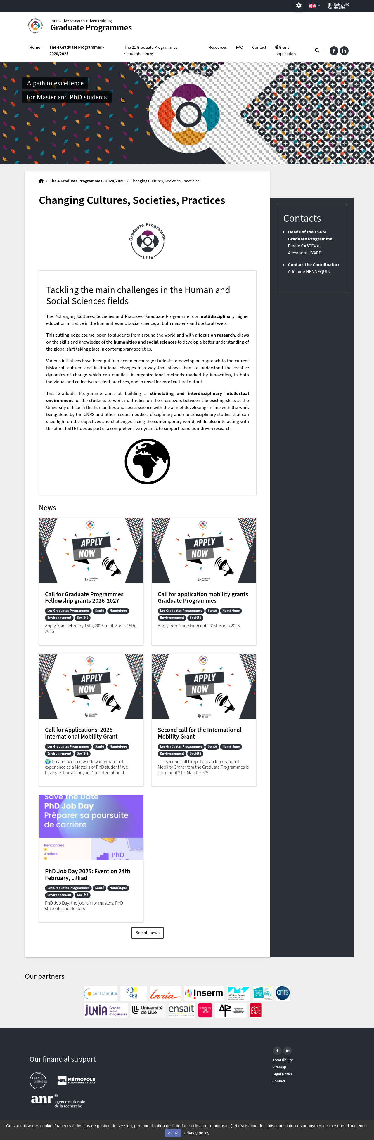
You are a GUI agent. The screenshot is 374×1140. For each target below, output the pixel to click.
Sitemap (279, 1067)
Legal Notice (282, 1074)
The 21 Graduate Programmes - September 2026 (152, 50)
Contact (259, 47)
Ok (173, 1133)
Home (35, 47)
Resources (218, 47)
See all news (148, 933)
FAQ (239, 47)
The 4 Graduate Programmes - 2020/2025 (76, 50)
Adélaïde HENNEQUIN (309, 271)
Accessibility (282, 1060)
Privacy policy (196, 1133)
